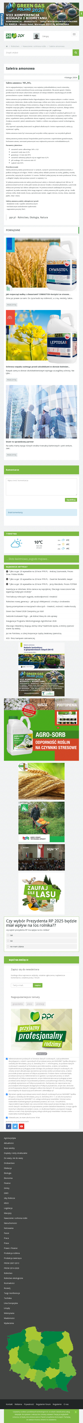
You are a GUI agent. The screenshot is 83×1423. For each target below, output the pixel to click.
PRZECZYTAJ (11, 305)
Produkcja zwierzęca (12, 1258)
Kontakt (9, 1404)
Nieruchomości (10, 1223)
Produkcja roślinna (12, 1253)
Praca (6, 1238)
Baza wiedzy (9, 1148)
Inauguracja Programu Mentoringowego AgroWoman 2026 (31, 621)
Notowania (8, 1228)
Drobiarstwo (9, 1163)
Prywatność (29, 1404)
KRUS (6, 1203)
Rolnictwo (15, 46)
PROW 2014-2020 (11, 1268)
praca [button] (29, 1004)
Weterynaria (9, 1313)
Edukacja (8, 1168)
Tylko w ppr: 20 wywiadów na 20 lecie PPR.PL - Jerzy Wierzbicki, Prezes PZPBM (43, 584)
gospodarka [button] (18, 1004)
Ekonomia (8, 1178)
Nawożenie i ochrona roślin (34, 46)
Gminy (6, 1188)
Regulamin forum (43, 1404)
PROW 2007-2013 (11, 1263)
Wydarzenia (9, 1323)
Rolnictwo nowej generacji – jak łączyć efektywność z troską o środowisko (38, 601)
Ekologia (7, 1173)
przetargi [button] (40, 1004)
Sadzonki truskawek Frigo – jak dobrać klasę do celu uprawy (31, 616)
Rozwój (7, 1288)
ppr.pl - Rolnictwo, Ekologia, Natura (28, 217)
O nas (66, 1404)
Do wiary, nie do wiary (13, 1158)
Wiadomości (9, 1318)
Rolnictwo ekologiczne (13, 1278)
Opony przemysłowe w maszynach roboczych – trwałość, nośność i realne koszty (41, 606)
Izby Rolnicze (9, 1198)
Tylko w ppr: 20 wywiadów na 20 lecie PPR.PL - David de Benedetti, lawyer (41, 579)
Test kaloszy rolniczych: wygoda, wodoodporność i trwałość (31, 596)
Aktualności (9, 1143)
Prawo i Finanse (11, 1248)
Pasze (6, 1233)
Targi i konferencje (12, 1293)
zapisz (38, 985)
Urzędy (7, 1308)
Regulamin (57, 1404)
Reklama (18, 1404)
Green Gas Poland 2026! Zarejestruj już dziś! (25, 611)
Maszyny (7, 1213)
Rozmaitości (9, 1283)
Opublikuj (71, 500)
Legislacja (8, 1208)
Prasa (6, 1243)
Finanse (7, 1183)
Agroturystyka (10, 1138)
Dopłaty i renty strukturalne (15, 1153)
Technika (8, 1298)
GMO (6, 1193)
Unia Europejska (11, 1303)
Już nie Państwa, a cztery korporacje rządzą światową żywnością (33, 633)
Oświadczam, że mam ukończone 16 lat (23, 1117)
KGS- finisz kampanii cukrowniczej (20, 638)
